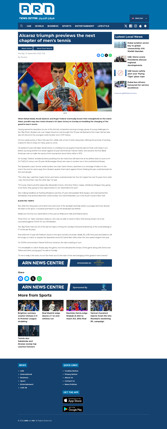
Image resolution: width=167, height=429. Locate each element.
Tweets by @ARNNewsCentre (125, 93)
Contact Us (70, 381)
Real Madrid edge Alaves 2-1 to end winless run (53, 310)
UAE (29, 26)
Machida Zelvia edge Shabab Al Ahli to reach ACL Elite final (77, 310)
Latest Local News (129, 36)
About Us (69, 378)
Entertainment (84, 26)
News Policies (71, 384)
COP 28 (23, 388)
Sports (66, 26)
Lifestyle (103, 26)
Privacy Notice (71, 374)
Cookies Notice (71, 371)
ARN (26, 421)
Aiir (33, 421)
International (26, 374)
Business (53, 26)
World (39, 26)
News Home (27, 48)
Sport (22, 381)
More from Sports (44, 48)
